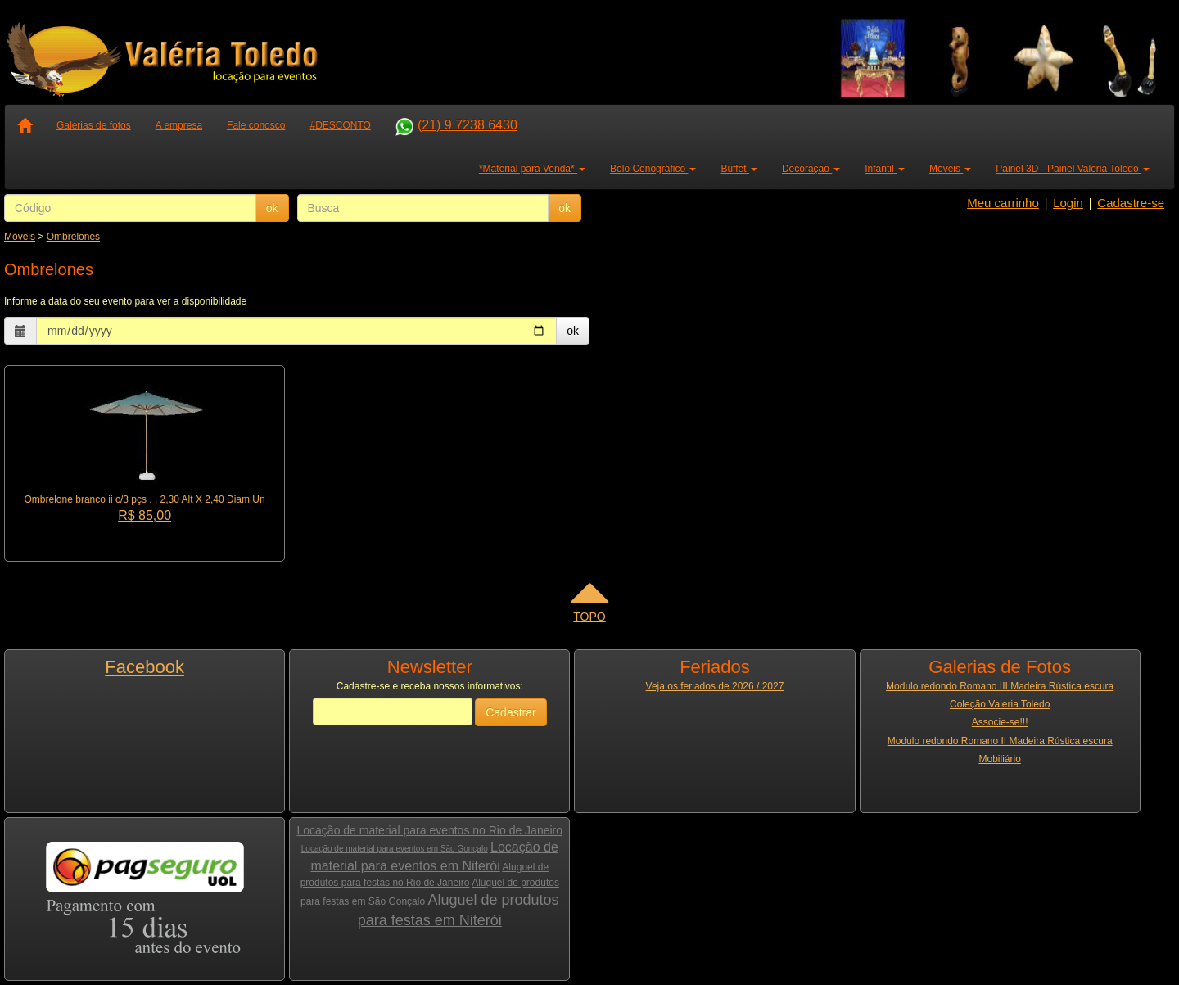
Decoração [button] (811, 168)
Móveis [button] (950, 168)
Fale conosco (256, 125)
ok (272, 208)
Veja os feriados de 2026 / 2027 (715, 686)
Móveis (19, 236)
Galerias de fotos (93, 125)
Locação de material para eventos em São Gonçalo (394, 848)
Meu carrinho (1003, 203)
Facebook (144, 667)
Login (1068, 203)
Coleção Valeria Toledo (1000, 704)
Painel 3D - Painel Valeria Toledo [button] (1073, 168)
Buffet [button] (738, 168)
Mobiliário (999, 759)
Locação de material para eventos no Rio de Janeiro (430, 830)
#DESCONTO (339, 125)
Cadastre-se (1130, 203)
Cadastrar (510, 712)
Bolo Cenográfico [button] (653, 168)
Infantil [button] (885, 168)
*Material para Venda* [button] (532, 168)
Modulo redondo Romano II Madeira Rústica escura (1000, 741)
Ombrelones (73, 236)
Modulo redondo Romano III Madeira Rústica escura (1000, 686)
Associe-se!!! (1000, 722)
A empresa (179, 125)
